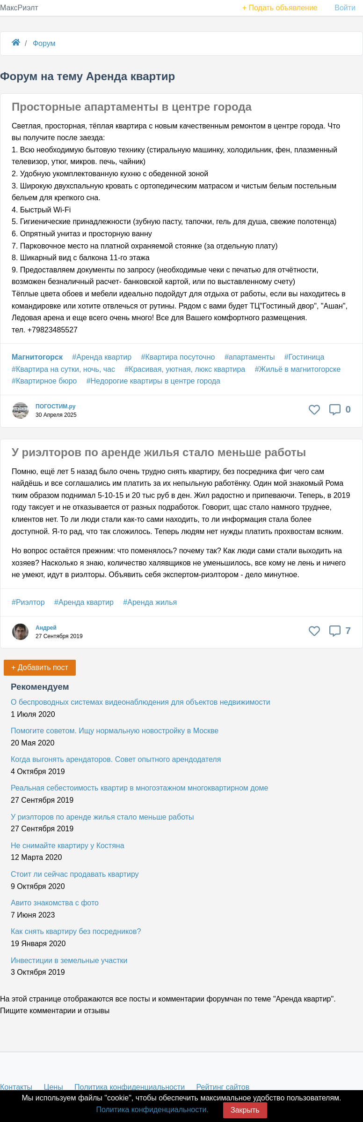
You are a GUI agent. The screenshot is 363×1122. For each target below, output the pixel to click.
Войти (345, 8)
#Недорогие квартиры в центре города (153, 381)
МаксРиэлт (19, 8)
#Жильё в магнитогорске (298, 369)
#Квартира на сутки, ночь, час (63, 369)
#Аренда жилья (150, 602)
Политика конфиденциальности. (152, 1110)
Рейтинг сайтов (223, 1087)
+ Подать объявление (280, 8)
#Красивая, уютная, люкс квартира (184, 369)
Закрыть (245, 1110)
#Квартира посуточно (178, 357)
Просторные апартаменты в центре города (132, 106)
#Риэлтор (28, 602)
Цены (53, 1087)
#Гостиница (304, 357)
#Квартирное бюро (44, 381)
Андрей (46, 628)
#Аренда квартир (101, 357)
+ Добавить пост (39, 667)
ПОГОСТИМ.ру (55, 406)
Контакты (16, 1087)
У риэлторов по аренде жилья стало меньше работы (159, 452)
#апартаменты (250, 357)
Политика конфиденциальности (129, 1087)
